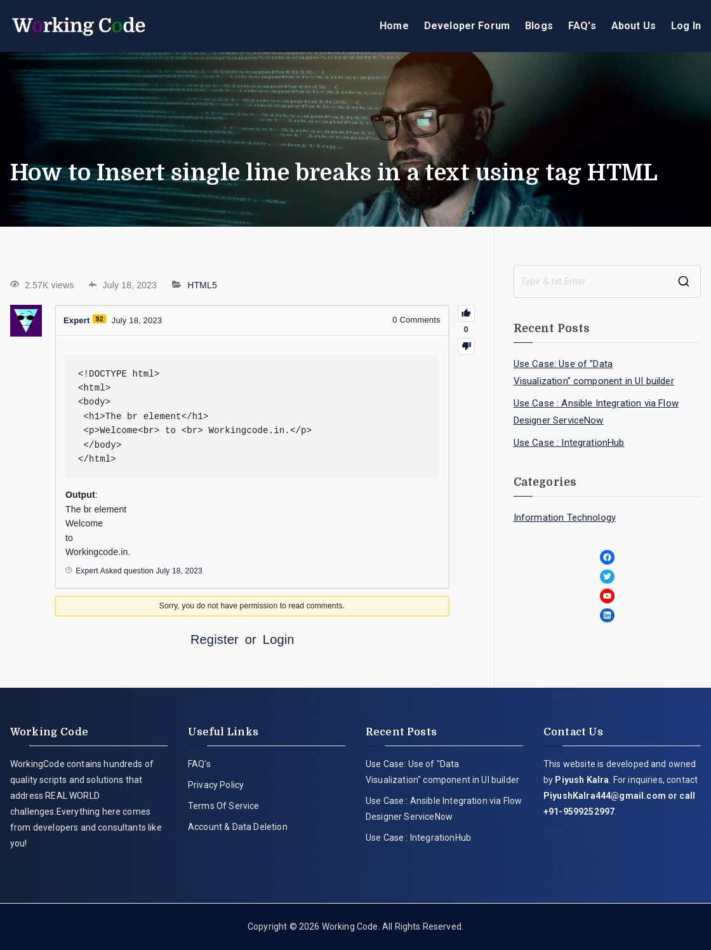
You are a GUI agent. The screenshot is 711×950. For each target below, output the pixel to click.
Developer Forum (467, 26)
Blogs (539, 26)
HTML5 (202, 285)
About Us (633, 26)
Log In (686, 26)
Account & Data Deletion (238, 827)
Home (394, 26)
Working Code (350, 926)
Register (214, 639)
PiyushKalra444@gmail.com (604, 796)
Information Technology (565, 517)
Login (279, 639)
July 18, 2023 (179, 570)
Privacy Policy (216, 785)
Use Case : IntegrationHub (569, 442)
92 (99, 319)
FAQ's (582, 26)
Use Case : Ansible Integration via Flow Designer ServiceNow (596, 412)
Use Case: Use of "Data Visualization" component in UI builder (594, 372)
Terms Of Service (224, 806)
